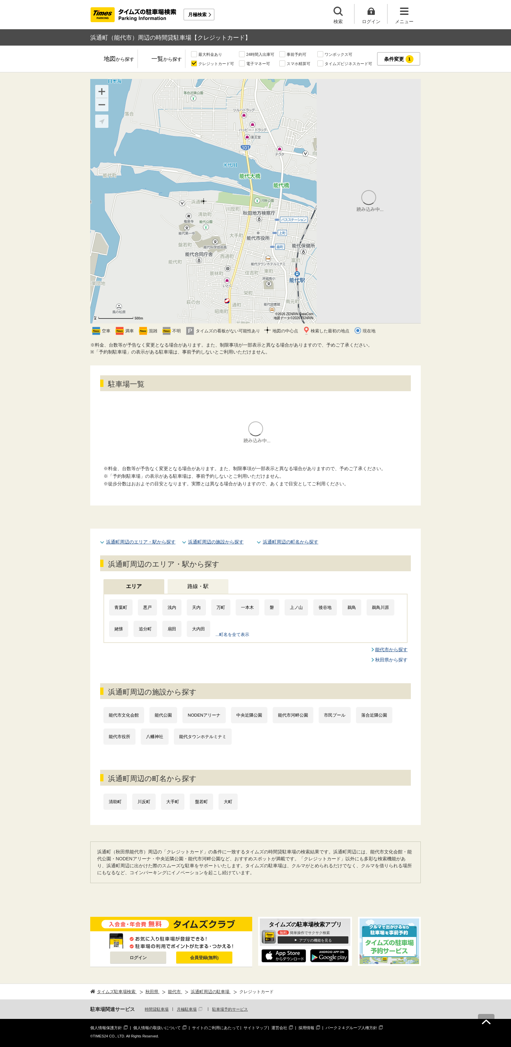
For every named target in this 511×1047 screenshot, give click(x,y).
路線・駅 (198, 586)
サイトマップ (255, 1028)
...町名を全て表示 (232, 634)
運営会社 (279, 1028)
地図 (119, 59)
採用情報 (306, 1028)
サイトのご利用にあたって (216, 1028)
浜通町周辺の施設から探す (216, 541)
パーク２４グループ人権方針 (351, 1028)
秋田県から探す (391, 659)
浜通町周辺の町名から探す (290, 541)
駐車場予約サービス (230, 1009)
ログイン (138, 957)
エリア (134, 586)
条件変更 (398, 59)
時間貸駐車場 (157, 1009)
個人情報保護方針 (106, 1028)
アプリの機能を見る (315, 940)
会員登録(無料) (204, 957)
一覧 (166, 59)
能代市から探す (391, 649)
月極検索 (197, 14)
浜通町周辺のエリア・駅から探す (141, 541)
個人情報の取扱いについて (157, 1028)
